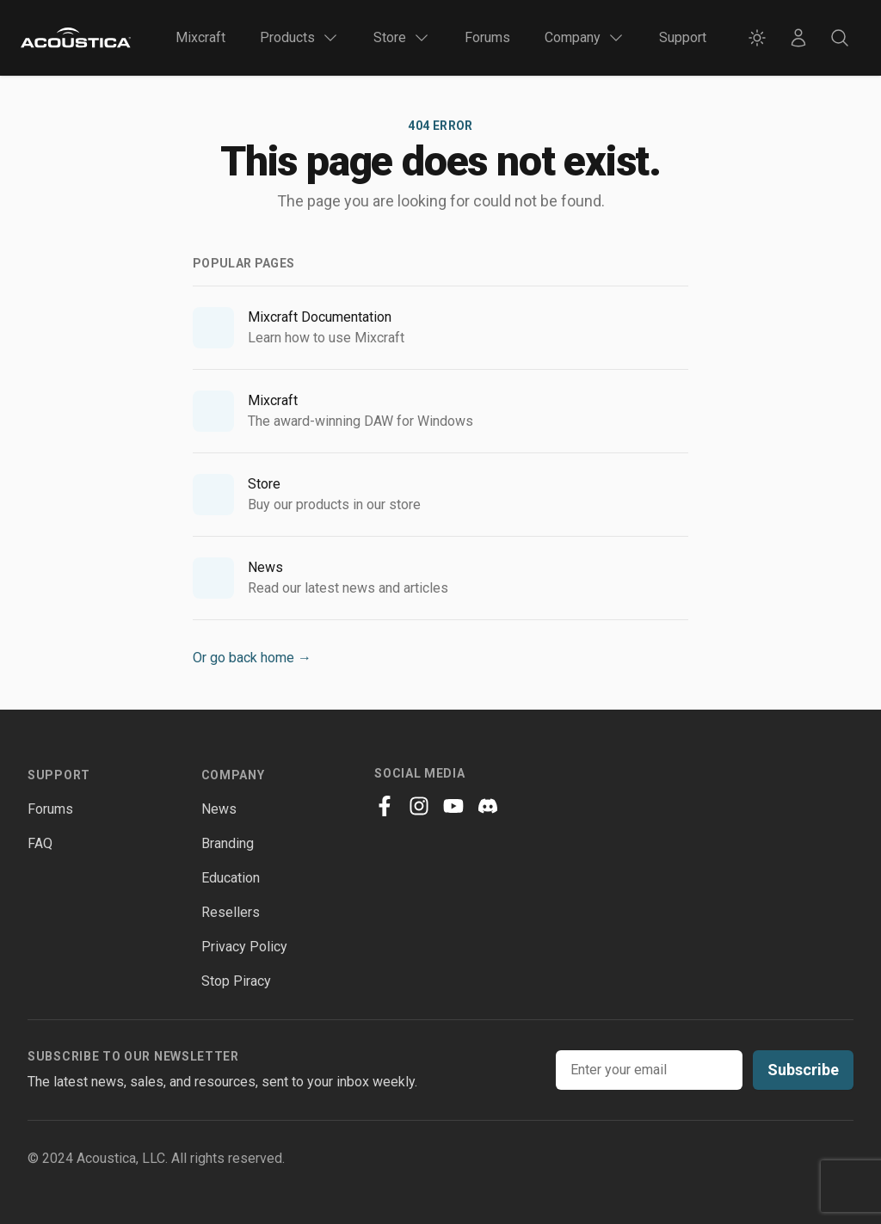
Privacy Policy (244, 946)
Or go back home (252, 657)
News (265, 567)
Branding (227, 843)
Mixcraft (200, 37)
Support (682, 37)
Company (233, 775)
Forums (487, 37)
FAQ (40, 843)
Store (264, 484)
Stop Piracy (236, 981)
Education (230, 878)
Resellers (230, 912)
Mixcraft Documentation (319, 317)
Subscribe (803, 1070)
